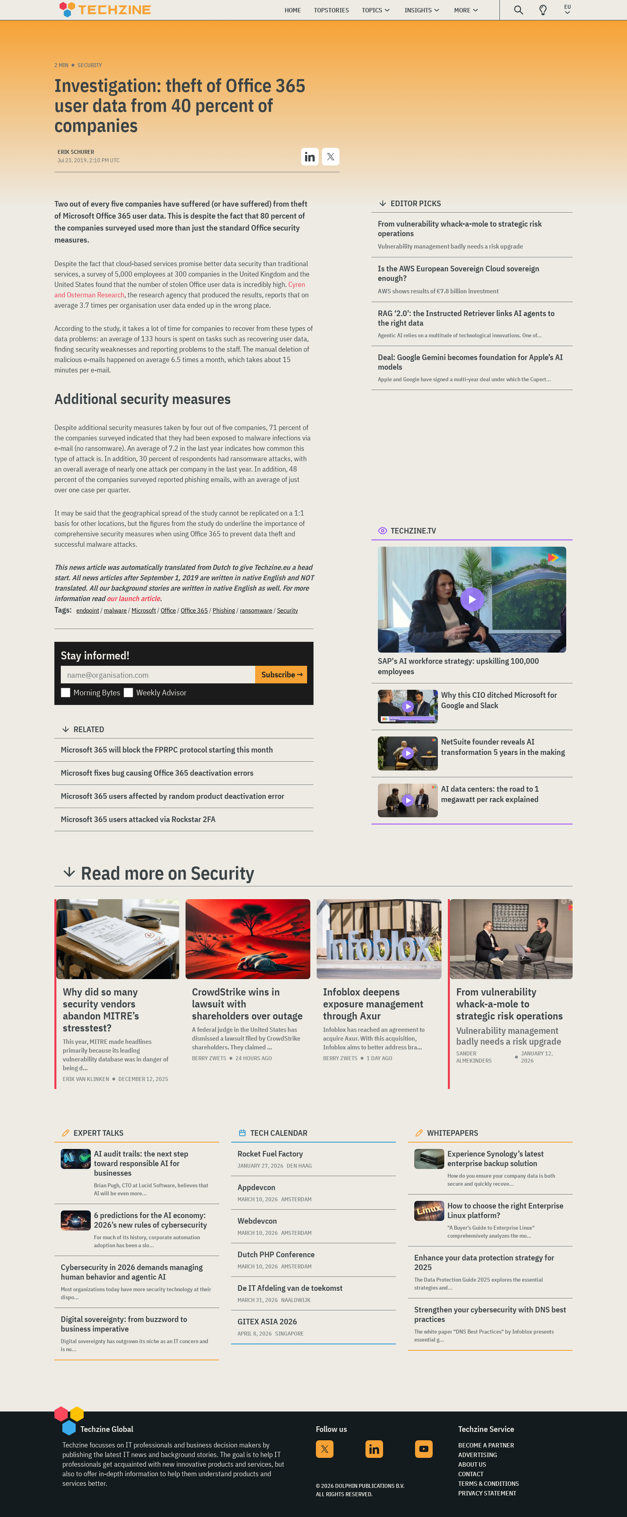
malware (115, 610)
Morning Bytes (97, 692)
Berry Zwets (209, 1058)
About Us (472, 1464)
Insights (418, 10)
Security (90, 65)
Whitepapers (452, 1132)
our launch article (133, 598)
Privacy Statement (487, 1493)
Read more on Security (167, 873)
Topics (372, 10)
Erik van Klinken (86, 1079)
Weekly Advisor (161, 692)
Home (293, 10)
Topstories (331, 10)
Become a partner (486, 1445)
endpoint (87, 610)
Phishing (224, 610)
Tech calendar (279, 1132)
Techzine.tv (413, 530)
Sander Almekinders (474, 1057)
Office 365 (194, 610)
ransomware (256, 610)
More (462, 10)
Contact (470, 1474)
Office (168, 610)
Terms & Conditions (488, 1483)
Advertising (477, 1455)
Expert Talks (99, 1132)
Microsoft (144, 610)
